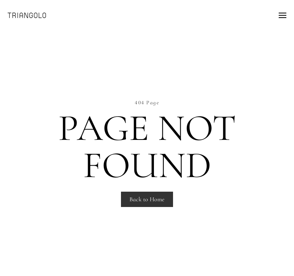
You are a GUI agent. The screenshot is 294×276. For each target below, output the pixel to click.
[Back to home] (27, 15)
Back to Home (147, 199)
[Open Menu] (282, 15)
